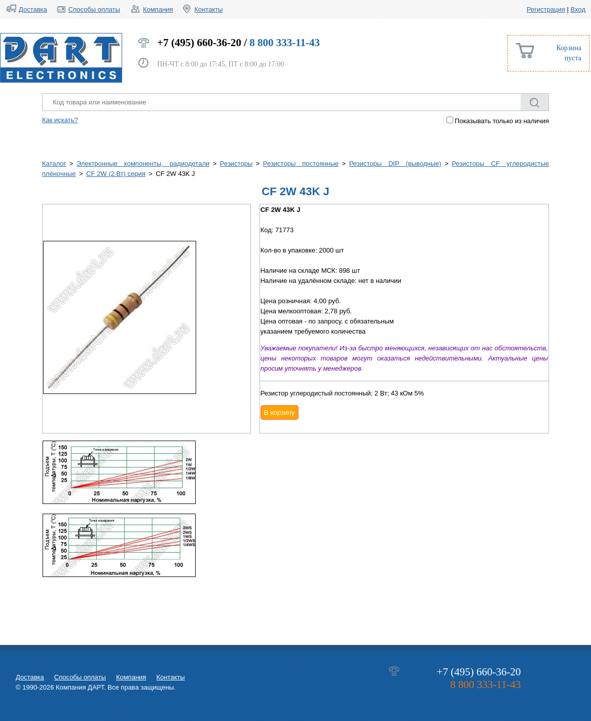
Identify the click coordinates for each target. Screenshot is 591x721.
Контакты (208, 9)
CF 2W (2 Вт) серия (115, 173)
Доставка (33, 9)
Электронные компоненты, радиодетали (143, 163)
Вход (578, 9)
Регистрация (546, 9)
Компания (158, 9)
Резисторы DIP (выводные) (395, 163)
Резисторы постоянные (301, 163)
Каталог (54, 163)
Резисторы (236, 163)
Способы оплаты (94, 9)
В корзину (279, 412)
